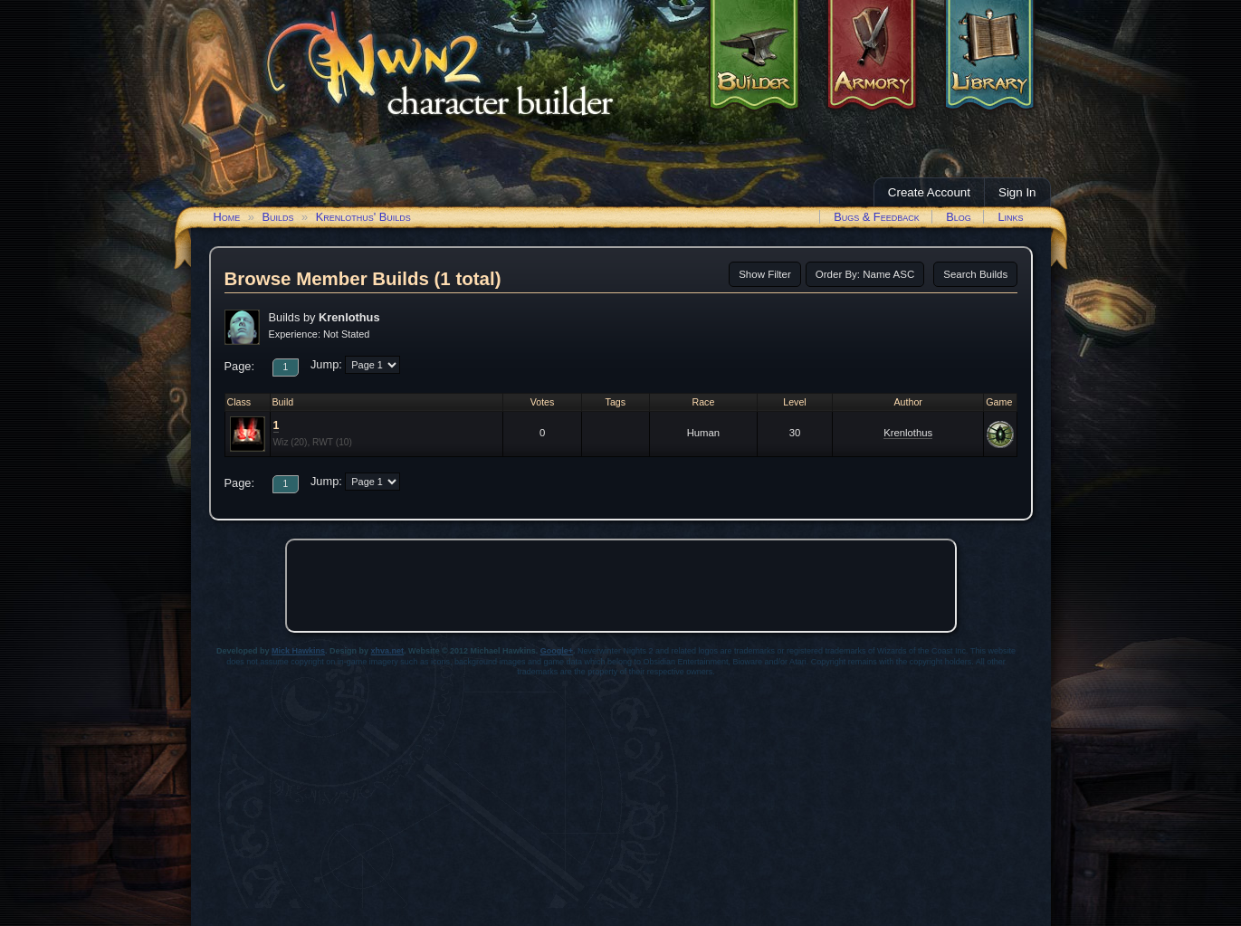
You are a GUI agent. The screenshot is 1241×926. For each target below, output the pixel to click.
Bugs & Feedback (877, 217)
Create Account (929, 192)
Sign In (1017, 192)
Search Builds (975, 274)
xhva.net (388, 650)
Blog (958, 217)
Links (1010, 217)
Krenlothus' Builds (363, 217)
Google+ (556, 650)
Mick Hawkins (298, 650)
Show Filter (765, 274)
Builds (277, 217)
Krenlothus (907, 432)
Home (227, 217)
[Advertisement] (620, 585)
